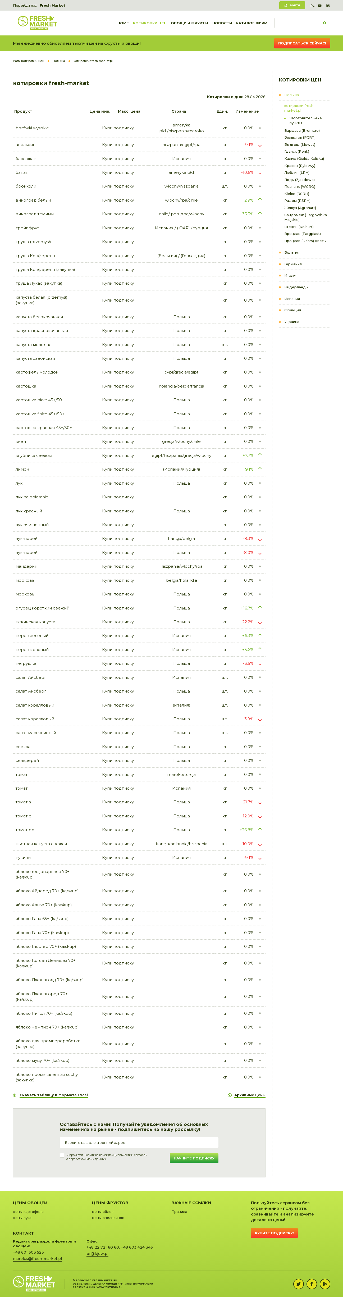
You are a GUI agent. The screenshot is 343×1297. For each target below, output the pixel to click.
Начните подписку (194, 1158)
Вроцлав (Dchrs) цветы (305, 241)
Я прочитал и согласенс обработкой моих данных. (106, 1157)
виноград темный (35, 213)
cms (92, 1287)
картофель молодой (37, 372)
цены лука (22, 1218)
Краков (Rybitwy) (299, 165)
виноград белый (33, 200)
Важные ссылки (191, 1202)
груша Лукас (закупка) (39, 283)
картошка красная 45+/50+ (44, 427)
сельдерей (27, 760)
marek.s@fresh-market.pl (37, 1258)
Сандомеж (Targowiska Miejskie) (305, 217)
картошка (26, 386)
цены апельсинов (108, 1218)
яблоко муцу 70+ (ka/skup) (43, 1060)
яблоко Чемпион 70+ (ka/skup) (47, 1027)
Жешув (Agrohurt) (300, 208)
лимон (22, 469)
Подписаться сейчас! (302, 43)
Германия (293, 264)
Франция (292, 310)
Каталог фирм (251, 23)
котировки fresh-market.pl (299, 108)
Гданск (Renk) (296, 151)
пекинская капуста (35, 621)
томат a (23, 801)
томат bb (25, 829)
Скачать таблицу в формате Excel (54, 1095)
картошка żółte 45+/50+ (40, 413)
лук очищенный (32, 524)
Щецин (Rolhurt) (299, 227)
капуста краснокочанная (42, 330)
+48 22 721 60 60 (102, 1247)
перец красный (32, 649)
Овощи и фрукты (189, 23)
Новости (222, 23)
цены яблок (102, 1211)
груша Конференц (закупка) (45, 269)
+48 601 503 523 (28, 1252)
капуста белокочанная (39, 316)
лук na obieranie (32, 496)
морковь (25, 580)
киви (21, 441)
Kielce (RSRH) (296, 194)
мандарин (26, 566)
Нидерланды (296, 287)
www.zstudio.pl (109, 1287)
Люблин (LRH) (296, 172)
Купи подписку (118, 127)
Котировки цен (150, 23)
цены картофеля (28, 1211)
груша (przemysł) (33, 241)
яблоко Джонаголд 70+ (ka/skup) (50, 979)
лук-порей (27, 538)
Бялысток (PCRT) (299, 137)
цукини (23, 857)
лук (19, 483)
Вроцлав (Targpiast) (302, 233)
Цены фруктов (110, 1202)
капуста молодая (33, 344)
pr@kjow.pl (97, 1253)
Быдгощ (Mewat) (299, 144)
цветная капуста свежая (41, 843)
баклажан (26, 158)
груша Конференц (35, 255)
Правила (179, 1211)
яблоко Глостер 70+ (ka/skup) (46, 946)
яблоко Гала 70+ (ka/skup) (42, 932)
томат (22, 774)
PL (312, 5)
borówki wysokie (32, 127)
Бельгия (291, 252)
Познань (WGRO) (299, 186)
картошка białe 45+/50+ (40, 399)
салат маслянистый (36, 732)
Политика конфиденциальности (107, 1155)
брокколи (26, 186)
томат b (23, 815)
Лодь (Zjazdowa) (299, 180)
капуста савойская (35, 358)
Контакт (23, 1233)
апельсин (25, 144)
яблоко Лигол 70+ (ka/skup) (44, 1013)
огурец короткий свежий (42, 608)
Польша (291, 95)
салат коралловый (35, 705)
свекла (23, 746)
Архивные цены (250, 1095)
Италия (291, 275)
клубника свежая (34, 455)
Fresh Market (52, 5)
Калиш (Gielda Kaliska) (304, 158)
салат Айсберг (31, 677)
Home (123, 23)
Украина (291, 322)
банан (22, 172)
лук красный (29, 510)
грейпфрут (27, 227)
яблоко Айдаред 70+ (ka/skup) (47, 890)
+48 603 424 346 (137, 1247)
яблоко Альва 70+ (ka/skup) (44, 904)
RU (328, 5)
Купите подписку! (274, 1233)
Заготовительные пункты (306, 120)
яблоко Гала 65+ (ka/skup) (42, 918)
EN (320, 5)
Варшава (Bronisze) (302, 130)
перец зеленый (32, 635)
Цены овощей (30, 1202)
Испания (292, 299)
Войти (295, 5)
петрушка (26, 663)
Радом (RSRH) (297, 200)
